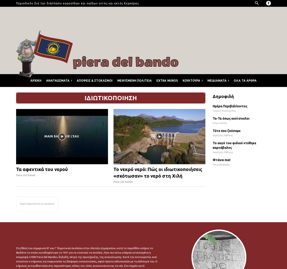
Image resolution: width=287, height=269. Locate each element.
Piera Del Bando (26, 175)
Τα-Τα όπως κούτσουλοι (231, 118)
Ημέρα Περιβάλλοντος (230, 106)
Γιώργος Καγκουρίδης (224, 110)
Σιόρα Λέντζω (220, 123)
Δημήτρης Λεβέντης (223, 135)
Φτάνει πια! (221, 160)
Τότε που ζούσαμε (227, 130)
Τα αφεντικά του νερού (42, 169)
